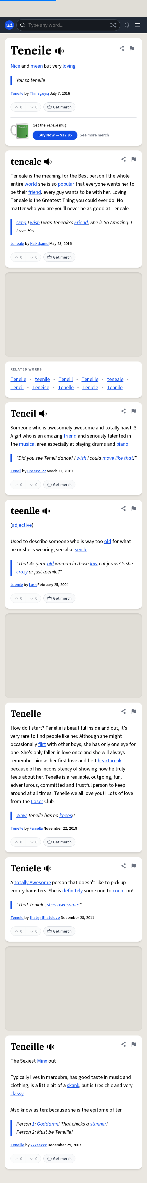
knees (65, 815)
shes (51, 904)
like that (124, 458)
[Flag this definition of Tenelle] (133, 711)
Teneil (17, 387)
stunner (98, 1124)
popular (66, 184)
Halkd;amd (39, 244)
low (94, 563)
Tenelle (66, 387)
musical (27, 444)
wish (35, 222)
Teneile (17, 93)
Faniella (37, 828)
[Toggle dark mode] (127, 25)
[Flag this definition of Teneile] (132, 48)
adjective (22, 525)
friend (34, 192)
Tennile (115, 387)
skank (73, 1085)
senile (81, 549)
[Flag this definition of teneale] (133, 159)
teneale (17, 244)
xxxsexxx (39, 1145)
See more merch (94, 135)
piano (122, 444)
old (107, 541)
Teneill (66, 379)
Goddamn (47, 1124)
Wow (21, 815)
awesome (67, 904)
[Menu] (137, 25)
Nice (15, 66)
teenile (42, 379)
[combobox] (68, 25)
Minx (42, 1061)
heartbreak (109, 760)
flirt (42, 744)
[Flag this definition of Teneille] (133, 1044)
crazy (22, 571)
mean (37, 66)
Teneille (90, 379)
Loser (37, 801)
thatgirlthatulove (45, 918)
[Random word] (113, 25)
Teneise (40, 387)
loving (69, 66)
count (119, 890)
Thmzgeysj (39, 93)
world (30, 184)
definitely (72, 890)
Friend (81, 222)
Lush (33, 585)
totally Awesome (32, 882)
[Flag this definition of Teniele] (133, 865)
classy (17, 1093)
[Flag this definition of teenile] (133, 508)
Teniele (90, 387)
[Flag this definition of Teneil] (133, 411)
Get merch (59, 107)
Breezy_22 (36, 471)
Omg (21, 222)
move (108, 458)
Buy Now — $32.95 (55, 135)
